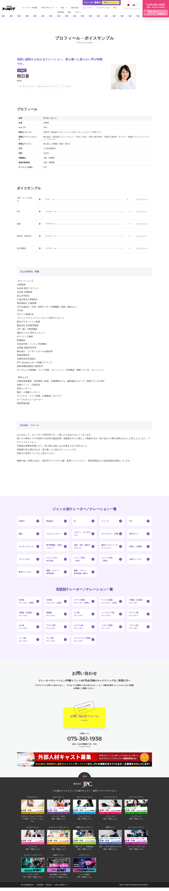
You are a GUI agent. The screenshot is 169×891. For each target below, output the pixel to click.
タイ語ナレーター (78, 614)
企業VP (22, 521)
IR (75, 521)
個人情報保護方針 (27, 888)
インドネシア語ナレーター (107, 614)
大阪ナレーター (135, 559)
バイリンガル (24, 559)
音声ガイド (133, 534)
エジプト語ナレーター (78, 626)
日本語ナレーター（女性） (54, 601)
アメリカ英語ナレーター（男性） (82, 601)
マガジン (85, 12)
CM (130, 521)
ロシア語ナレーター (50, 639)
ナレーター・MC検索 (36, 8)
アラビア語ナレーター (50, 626)
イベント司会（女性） (79, 559)
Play (40, 199)
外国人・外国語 (135, 546)
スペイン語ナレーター (133, 614)
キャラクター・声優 (109, 534)
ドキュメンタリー (53, 534)
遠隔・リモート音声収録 (52, 571)
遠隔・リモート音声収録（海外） (81, 571)
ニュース (105, 521)
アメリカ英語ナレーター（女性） (109, 601)
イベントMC (66, 86)
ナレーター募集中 (101, 2)
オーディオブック (26, 546)
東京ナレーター (25, 572)
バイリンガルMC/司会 (51, 559)
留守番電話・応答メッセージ (54, 546)
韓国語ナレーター (50, 614)
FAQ (58, 12)
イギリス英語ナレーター (106, 626)
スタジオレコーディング (26, 86)
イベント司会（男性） (106, 559)
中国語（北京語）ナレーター (136, 601)
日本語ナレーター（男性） (27, 601)
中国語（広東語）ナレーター (26, 614)
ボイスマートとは (109, 8)
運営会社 (49, 888)
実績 (76, 12)
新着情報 (67, 12)
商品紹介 (50, 521)
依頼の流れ (82, 8)
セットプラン (94, 8)
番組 (20, 534)
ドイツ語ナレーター (23, 639)
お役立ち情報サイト (61, 888)
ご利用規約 (40, 888)
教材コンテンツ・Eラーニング (109, 546)
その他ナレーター (23, 626)
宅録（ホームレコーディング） (48, 86)
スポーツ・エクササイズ (82, 533)
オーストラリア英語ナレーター (82, 639)
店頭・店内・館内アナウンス (82, 546)
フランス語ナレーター (133, 626)
